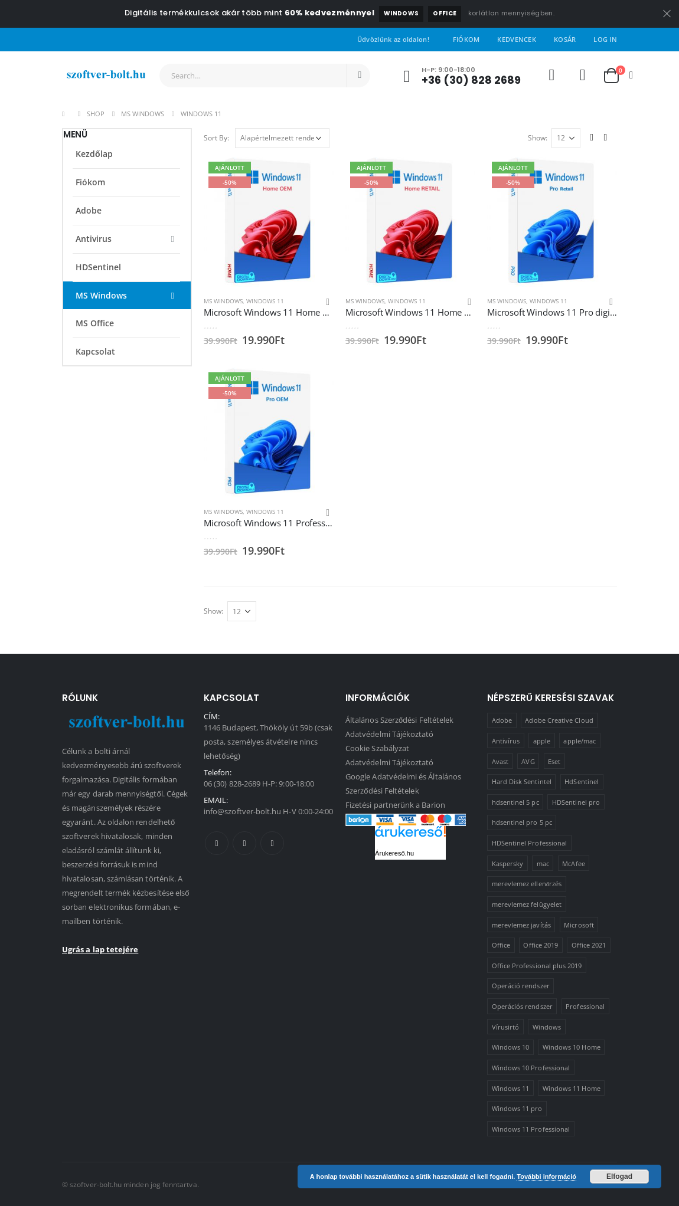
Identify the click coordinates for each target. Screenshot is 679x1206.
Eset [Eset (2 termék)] (554, 761)
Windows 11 (265, 301)
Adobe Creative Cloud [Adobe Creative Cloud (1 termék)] (559, 720)
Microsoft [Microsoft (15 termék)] (579, 924)
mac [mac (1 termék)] (543, 863)
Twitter (244, 843)
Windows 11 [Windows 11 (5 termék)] (511, 1088)
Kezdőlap (94, 153)
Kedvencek (516, 39)
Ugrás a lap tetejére (100, 949)
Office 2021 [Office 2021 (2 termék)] (589, 944)
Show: (537, 138)
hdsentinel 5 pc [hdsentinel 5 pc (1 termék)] (515, 802)
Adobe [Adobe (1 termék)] (502, 720)
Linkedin (272, 843)
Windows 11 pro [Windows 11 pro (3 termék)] (517, 1108)
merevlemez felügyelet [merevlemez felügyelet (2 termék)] (527, 904)
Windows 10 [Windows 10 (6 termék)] (511, 1047)
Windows (401, 13)
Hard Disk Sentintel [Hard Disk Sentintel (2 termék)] (521, 781)
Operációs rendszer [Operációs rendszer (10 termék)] (522, 1006)
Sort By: (216, 138)
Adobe (89, 210)
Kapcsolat (95, 351)
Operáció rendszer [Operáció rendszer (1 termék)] (521, 985)
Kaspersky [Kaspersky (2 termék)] (508, 863)
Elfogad (619, 1176)
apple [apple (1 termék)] (541, 740)
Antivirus (94, 238)
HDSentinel (98, 267)
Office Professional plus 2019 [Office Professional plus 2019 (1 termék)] (537, 965)
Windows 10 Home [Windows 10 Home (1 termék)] (571, 1047)
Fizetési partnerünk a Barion (395, 804)
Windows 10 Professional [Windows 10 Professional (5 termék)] (531, 1067)
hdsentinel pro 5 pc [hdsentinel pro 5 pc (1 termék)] (522, 822)
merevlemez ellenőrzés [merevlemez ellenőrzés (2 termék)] (527, 883)
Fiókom (466, 39)
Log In (605, 39)
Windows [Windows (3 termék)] (547, 1027)
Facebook (216, 843)
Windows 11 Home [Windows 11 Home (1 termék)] (571, 1088)
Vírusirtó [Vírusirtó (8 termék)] (506, 1027)
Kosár (565, 39)
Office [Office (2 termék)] (501, 944)
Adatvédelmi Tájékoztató (389, 734)
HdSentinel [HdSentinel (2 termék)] (581, 781)
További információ (546, 1176)
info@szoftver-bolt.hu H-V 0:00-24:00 (268, 811)
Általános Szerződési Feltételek (399, 720)
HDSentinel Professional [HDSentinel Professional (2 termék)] (529, 842)
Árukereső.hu (394, 853)
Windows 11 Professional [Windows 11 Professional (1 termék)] (531, 1129)
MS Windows (223, 301)
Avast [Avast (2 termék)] (500, 761)
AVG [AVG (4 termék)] (527, 761)
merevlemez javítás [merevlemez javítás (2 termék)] (521, 924)
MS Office (95, 323)
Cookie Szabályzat (377, 748)
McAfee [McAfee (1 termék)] (573, 863)
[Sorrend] (282, 138)
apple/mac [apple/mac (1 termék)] (579, 740)
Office (444, 13)
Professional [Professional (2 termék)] (585, 1006)
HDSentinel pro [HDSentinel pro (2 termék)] (576, 802)
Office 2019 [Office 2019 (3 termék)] (540, 944)
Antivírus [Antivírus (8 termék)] (506, 740)
